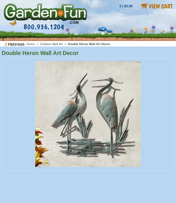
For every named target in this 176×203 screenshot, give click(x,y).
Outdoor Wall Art (51, 44)
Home (30, 44)
